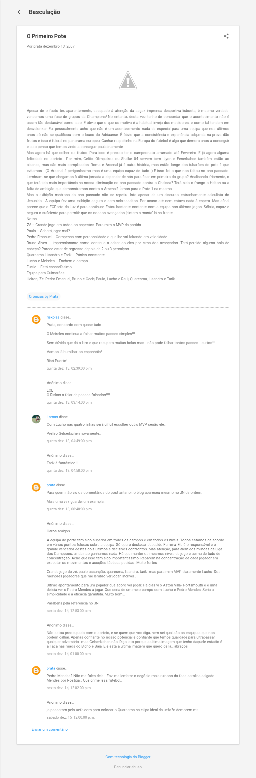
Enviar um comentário (50, 729)
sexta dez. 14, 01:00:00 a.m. (69, 654)
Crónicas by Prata (43, 296)
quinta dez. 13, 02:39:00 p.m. (69, 368)
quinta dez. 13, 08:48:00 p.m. (69, 509)
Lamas (52, 417)
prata (51, 485)
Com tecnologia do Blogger (128, 757)
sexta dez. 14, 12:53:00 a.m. (69, 610)
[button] (226, 36)
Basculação (44, 12)
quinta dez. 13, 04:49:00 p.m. (69, 441)
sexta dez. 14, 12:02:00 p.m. (69, 688)
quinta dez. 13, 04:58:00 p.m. (69, 470)
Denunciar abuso (128, 767)
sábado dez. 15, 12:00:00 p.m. (71, 717)
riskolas (53, 317)
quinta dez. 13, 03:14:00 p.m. (69, 402)
